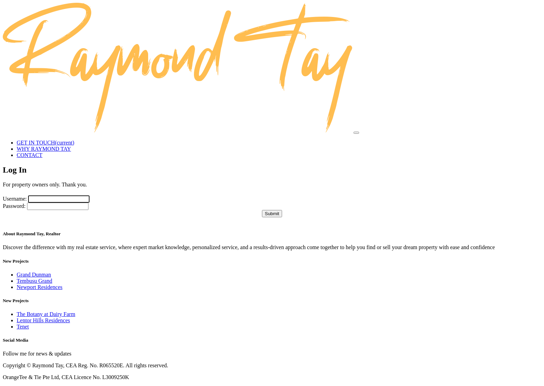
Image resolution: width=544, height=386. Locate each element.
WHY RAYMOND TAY (44, 149)
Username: (15, 199)
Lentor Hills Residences (43, 320)
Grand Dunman (34, 275)
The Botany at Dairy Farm (46, 314)
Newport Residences (39, 287)
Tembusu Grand (34, 281)
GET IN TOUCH (45, 143)
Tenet (23, 327)
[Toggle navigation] (356, 133)
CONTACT (29, 155)
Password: (14, 206)
